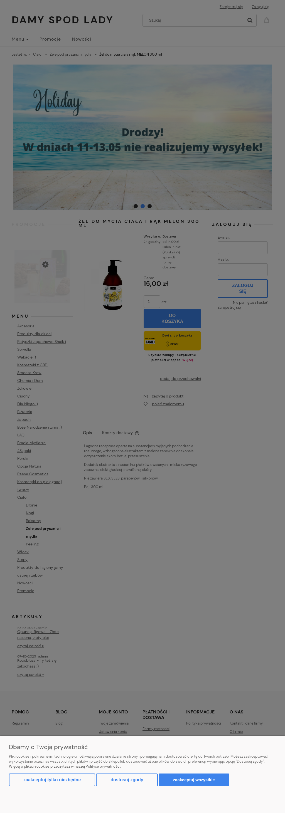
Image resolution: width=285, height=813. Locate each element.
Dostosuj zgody (126, 779)
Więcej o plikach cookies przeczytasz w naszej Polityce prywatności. (65, 766)
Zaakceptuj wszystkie (194, 779)
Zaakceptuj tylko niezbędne (52, 779)
